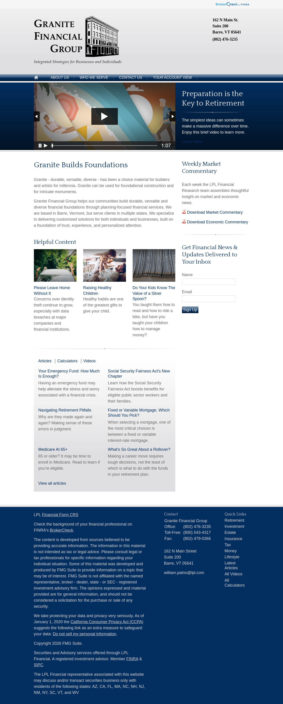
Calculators (67, 361)
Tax (228, 545)
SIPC (38, 665)
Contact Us (130, 77)
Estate (230, 532)
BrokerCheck (61, 530)
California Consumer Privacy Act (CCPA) (107, 622)
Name (187, 275)
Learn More (192, 141)
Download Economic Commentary (217, 222)
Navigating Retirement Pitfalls (64, 410)
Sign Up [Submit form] (190, 310)
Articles (45, 361)
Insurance (233, 539)
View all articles (52, 483)
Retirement (234, 520)
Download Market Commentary (214, 212)
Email (187, 292)
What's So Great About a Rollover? (139, 449)
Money (231, 551)
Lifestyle (232, 557)
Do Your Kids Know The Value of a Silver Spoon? (154, 293)
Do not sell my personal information (84, 634)
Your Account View (172, 77)
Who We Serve (94, 77)
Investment (234, 526)
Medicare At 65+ (53, 449)
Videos (89, 361)
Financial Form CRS (60, 515)
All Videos (234, 574)
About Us (60, 77)
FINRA (132, 659)
